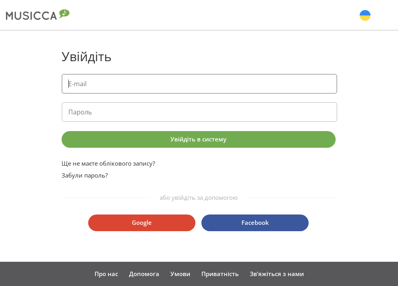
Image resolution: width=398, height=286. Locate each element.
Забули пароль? (85, 175)
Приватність (220, 274)
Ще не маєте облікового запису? (108, 163)
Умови (180, 274)
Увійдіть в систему (198, 139)
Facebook (255, 222)
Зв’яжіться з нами (277, 274)
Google (142, 222)
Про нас (106, 274)
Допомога (144, 274)
